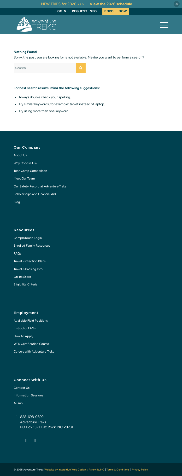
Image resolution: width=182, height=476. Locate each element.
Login (60, 11)
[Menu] (161, 24)
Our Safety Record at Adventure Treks (40, 186)
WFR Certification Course (31, 344)
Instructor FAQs (25, 328)
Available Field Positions (31, 320)
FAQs (17, 253)
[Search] (50, 68)
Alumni (18, 403)
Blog (17, 202)
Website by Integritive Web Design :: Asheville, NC (74, 469)
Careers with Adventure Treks (34, 351)
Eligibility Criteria (25, 284)
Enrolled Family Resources (32, 245)
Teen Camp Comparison (30, 171)
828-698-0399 (31, 417)
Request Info (84, 11)
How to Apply (23, 336)
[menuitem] (61, 11)
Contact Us (21, 387)
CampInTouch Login (28, 238)
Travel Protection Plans (30, 261)
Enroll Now (115, 11)
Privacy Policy (139, 469)
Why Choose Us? (25, 163)
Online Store (22, 277)
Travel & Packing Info (28, 269)
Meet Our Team (24, 178)
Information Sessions (28, 395)
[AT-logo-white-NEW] (75, 24)
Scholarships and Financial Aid (35, 194)
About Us (20, 155)
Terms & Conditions (117, 469)
